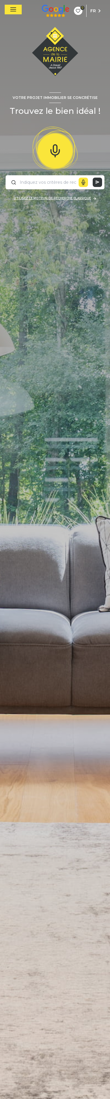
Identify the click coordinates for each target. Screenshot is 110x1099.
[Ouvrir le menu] (13, 9)
